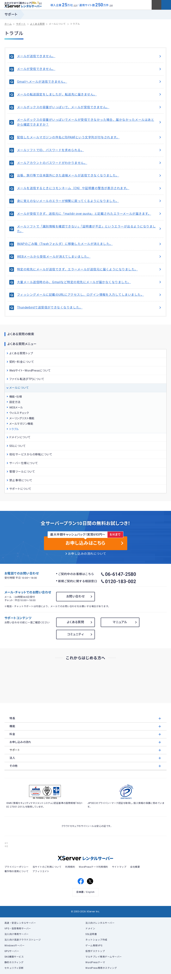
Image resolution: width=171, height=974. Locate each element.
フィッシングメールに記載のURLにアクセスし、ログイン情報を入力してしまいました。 (89, 295)
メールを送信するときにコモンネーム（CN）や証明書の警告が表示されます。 (89, 188)
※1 (40, 3)
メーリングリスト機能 (21, 418)
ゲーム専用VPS (93, 945)
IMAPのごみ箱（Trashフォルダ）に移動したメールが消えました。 (89, 244)
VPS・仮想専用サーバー (17, 928)
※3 (75, 5)
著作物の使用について (16, 871)
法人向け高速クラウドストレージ (22, 939)
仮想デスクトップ (95, 951)
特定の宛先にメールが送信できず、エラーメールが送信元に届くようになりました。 (89, 269)
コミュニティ (75, 634)
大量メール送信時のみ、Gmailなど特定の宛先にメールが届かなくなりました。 (89, 282)
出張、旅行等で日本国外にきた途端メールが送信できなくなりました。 (89, 175)
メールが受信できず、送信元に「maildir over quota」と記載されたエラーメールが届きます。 (89, 214)
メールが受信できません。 (89, 69)
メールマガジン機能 (21, 423)
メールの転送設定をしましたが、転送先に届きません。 (89, 94)
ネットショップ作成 (96, 939)
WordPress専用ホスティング (101, 968)
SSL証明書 (91, 934)
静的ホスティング (14, 962)
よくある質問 (75, 622)
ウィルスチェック (19, 412)
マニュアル (120, 622)
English (90, 892)
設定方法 (15, 402)
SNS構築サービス (14, 956)
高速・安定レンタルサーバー (20, 923)
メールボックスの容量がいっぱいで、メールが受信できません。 (89, 107)
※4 (111, 5)
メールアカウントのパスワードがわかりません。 (89, 163)
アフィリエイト (41, 871)
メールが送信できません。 (89, 56)
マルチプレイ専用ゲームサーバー (103, 956)
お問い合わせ (75, 596)
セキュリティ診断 (14, 968)
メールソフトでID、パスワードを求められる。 (89, 150)
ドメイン (90, 928)
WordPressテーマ (95, 962)
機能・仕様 (15, 396)
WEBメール (16, 407)
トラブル (14, 429)
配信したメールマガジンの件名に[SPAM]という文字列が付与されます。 (89, 137)
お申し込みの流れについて (87, 554)
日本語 (79, 892)
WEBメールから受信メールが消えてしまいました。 (89, 256)
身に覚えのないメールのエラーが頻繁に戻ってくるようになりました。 (89, 201)
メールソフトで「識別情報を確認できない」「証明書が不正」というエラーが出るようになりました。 (89, 229)
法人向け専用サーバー (16, 934)
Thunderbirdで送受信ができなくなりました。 (89, 307)
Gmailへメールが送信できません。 (89, 82)
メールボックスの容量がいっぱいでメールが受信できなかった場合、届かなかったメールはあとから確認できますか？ (89, 122)
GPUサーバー (11, 951)
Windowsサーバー (14, 945)
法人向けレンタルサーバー (99, 923)
